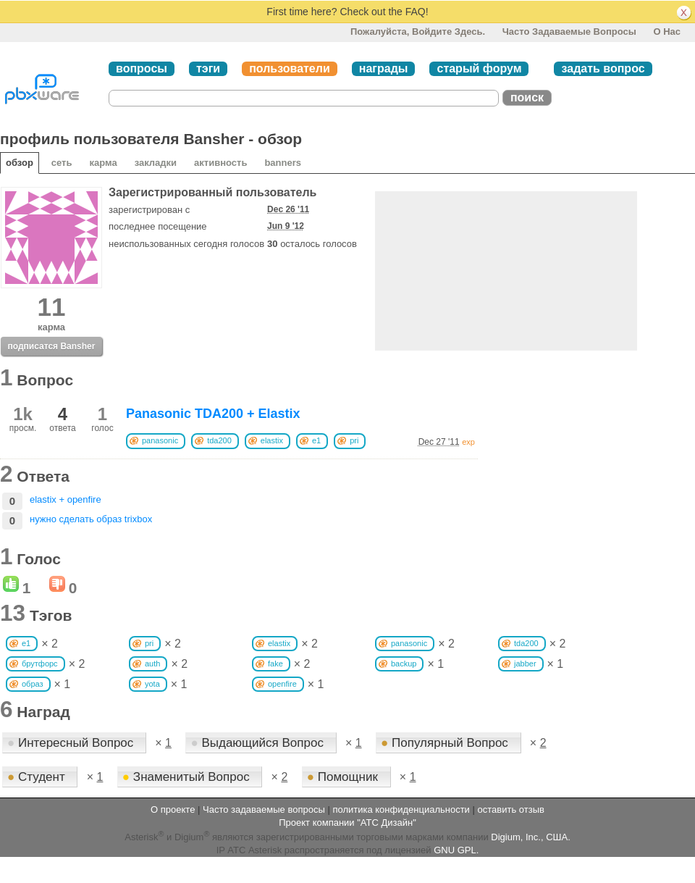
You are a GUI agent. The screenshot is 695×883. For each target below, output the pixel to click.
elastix (272, 440)
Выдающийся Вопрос (258, 743)
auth (152, 663)
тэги (208, 68)
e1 (316, 440)
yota (152, 683)
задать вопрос (602, 68)
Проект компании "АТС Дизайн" (347, 822)
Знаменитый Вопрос (187, 777)
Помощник (344, 777)
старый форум (479, 68)
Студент (37, 777)
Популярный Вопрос (446, 743)
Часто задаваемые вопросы (569, 31)
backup (403, 663)
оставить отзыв (511, 809)
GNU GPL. (456, 850)
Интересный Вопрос (72, 743)
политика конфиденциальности (400, 809)
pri (354, 440)
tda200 (219, 440)
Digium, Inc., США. (530, 837)
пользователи (289, 68)
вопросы (141, 68)
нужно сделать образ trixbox (91, 519)
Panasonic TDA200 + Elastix (213, 413)
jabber (525, 663)
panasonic (160, 440)
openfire (282, 683)
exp (468, 442)
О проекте (173, 809)
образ (32, 683)
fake (275, 663)
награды (383, 68)
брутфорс (40, 663)
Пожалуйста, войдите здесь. (417, 31)
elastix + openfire (65, 499)
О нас (667, 31)
